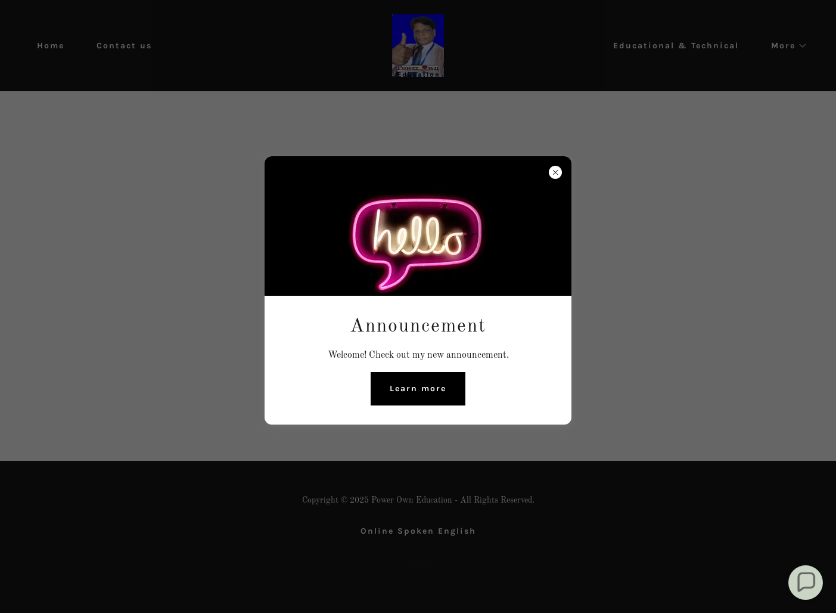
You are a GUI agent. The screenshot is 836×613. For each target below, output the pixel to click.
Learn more (418, 388)
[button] (805, 582)
